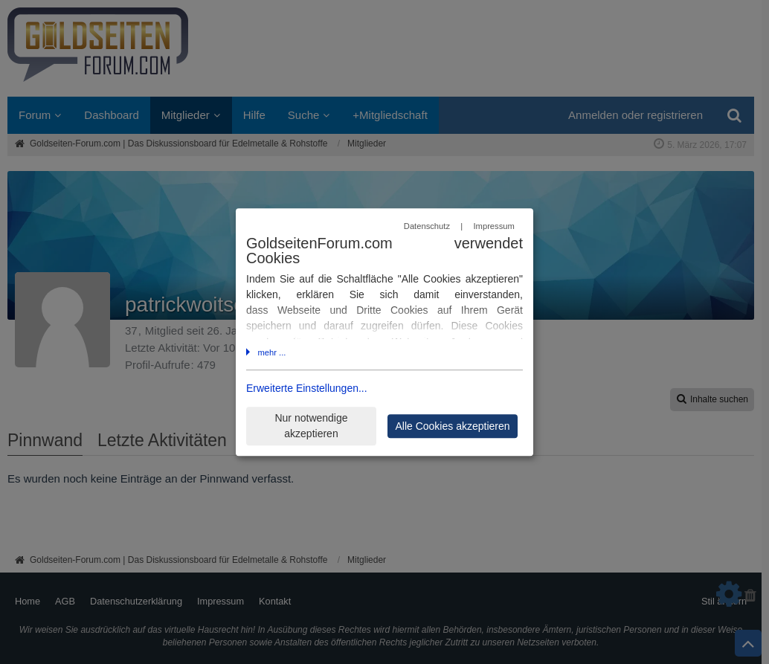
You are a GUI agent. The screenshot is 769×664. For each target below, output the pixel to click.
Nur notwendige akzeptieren (310, 425)
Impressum (493, 226)
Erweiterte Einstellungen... (306, 388)
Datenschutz (427, 226)
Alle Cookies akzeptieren (452, 426)
